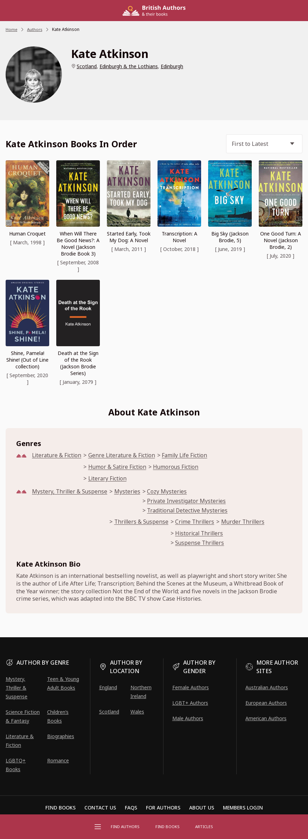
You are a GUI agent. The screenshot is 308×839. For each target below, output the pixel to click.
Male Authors (187, 718)
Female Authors (190, 687)
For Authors (163, 808)
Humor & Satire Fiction (120, 467)
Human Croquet (27, 233)
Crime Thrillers (199, 524)
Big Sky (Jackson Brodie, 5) (230, 237)
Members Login (243, 808)
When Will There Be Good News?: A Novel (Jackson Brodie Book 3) (78, 243)
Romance (58, 760)
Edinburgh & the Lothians (129, 66)
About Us (201, 808)
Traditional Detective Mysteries (191, 512)
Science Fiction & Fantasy (23, 716)
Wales (137, 711)
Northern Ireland (141, 691)
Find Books (168, 827)
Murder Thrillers (248, 524)
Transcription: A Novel (179, 237)
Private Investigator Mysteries (189, 502)
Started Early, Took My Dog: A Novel (128, 237)
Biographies (60, 736)
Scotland (87, 66)
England (108, 687)
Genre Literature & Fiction (124, 455)
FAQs (131, 808)
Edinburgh (172, 66)
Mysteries (129, 492)
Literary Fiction (110, 479)
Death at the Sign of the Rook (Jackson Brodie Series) (78, 363)
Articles (203, 827)
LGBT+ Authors (190, 702)
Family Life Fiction (190, 455)
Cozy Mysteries (169, 492)
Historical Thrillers (204, 536)
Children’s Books (58, 716)
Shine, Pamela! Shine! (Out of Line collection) (27, 360)
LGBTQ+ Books (16, 765)
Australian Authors (266, 687)
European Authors (266, 702)
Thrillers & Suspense (144, 524)
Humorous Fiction (180, 467)
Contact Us (100, 808)
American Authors (266, 718)
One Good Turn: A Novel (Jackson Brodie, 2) (280, 240)
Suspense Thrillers (204, 545)
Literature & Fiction (57, 455)
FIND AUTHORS (126, 827)
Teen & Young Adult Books (63, 683)
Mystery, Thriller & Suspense (70, 492)
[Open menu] (98, 826)
